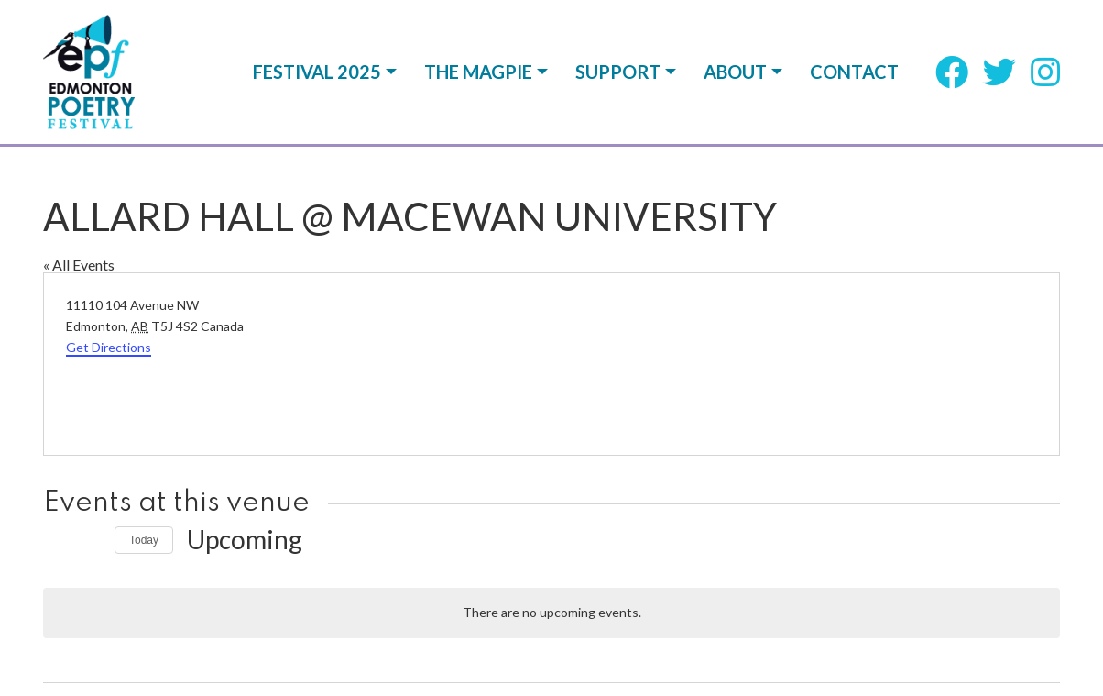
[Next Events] (90, 540)
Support (618, 71)
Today (143, 540)
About (735, 71)
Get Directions (108, 347)
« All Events (79, 264)
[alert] (551, 613)
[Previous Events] (54, 540)
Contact (854, 71)
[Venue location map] (804, 364)
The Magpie (478, 71)
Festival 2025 (317, 71)
